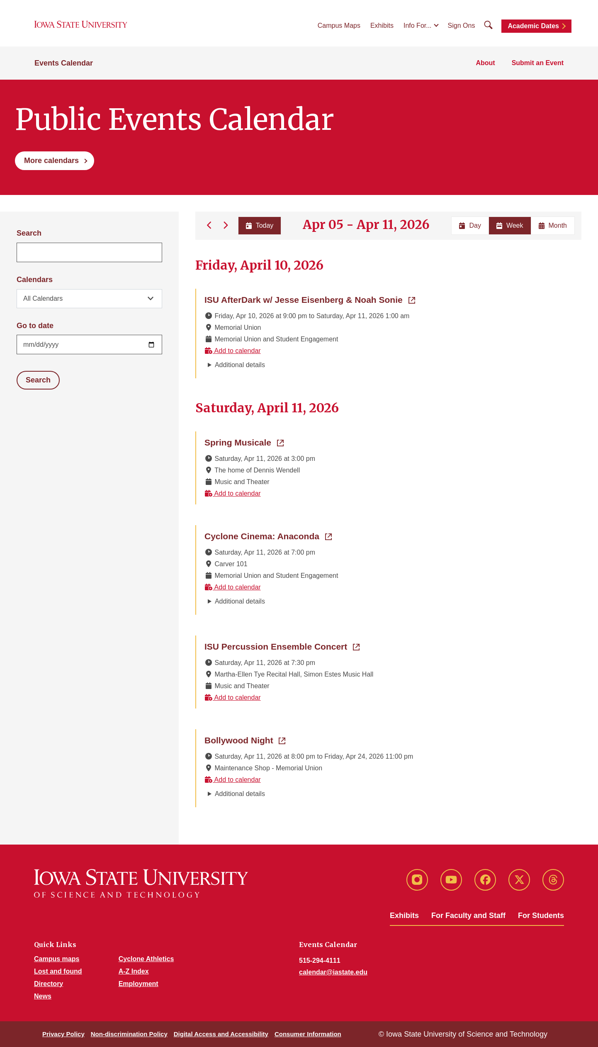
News (42, 996)
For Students (541, 915)
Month (553, 225)
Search (29, 233)
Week (509, 225)
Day (470, 225)
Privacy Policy (63, 1033)
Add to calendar (232, 350)
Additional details (240, 364)
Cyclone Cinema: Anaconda (268, 535)
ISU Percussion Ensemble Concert (282, 645)
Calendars (35, 279)
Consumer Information (308, 1033)
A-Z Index (134, 971)
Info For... (418, 25)
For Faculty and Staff (468, 915)
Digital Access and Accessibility (221, 1033)
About (485, 62)
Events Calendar (63, 63)
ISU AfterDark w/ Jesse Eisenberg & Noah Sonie (309, 299)
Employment (138, 983)
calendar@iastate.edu (333, 972)
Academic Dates (533, 25)
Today (259, 225)
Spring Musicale (244, 441)
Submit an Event (538, 62)
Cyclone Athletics (146, 958)
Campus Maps (339, 25)
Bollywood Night (244, 739)
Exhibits (382, 25)
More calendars (51, 160)
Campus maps (56, 958)
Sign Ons (461, 25)
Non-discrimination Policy (129, 1033)
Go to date (35, 325)
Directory (48, 983)
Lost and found (58, 971)
